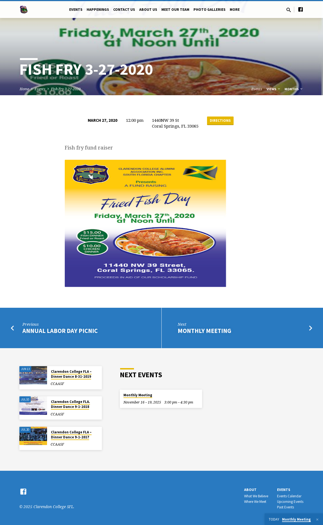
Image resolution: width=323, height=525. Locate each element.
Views (274, 89)
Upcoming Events (290, 501)
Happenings (98, 9)
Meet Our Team (175, 9)
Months (294, 89)
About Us (148, 9)
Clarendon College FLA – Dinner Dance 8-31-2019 (71, 374)
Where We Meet (255, 501)
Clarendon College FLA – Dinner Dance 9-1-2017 (71, 434)
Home (24, 89)
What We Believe (256, 496)
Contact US (124, 9)
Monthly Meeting (204, 331)
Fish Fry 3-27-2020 (66, 89)
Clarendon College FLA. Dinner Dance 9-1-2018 (70, 404)
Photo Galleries (209, 9)
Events (75, 9)
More (235, 9)
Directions (220, 120)
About (250, 489)
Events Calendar (289, 496)
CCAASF (57, 383)
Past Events (285, 507)
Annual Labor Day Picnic (60, 331)
